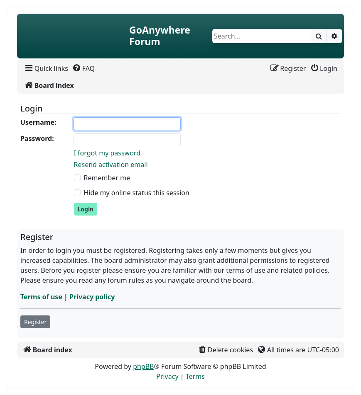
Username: (38, 122)
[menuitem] (46, 68)
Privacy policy (92, 296)
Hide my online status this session (136, 192)
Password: (37, 138)
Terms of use (41, 296)
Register (35, 322)
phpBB (143, 366)
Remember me (107, 177)
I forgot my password (107, 153)
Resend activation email (111, 164)
